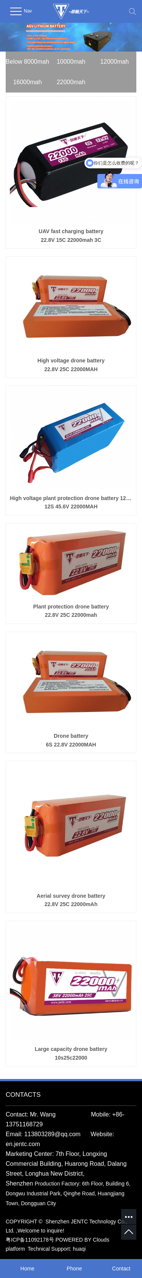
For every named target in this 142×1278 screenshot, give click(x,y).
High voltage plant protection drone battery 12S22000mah (71, 503)
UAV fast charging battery (71, 236)
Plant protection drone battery (71, 611)
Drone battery (71, 741)
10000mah (71, 61)
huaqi (79, 1249)
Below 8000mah (27, 61)
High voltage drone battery (71, 365)
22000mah (71, 82)
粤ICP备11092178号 (30, 1240)
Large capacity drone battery (71, 1054)
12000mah (114, 61)
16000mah (27, 82)
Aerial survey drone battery (71, 901)
